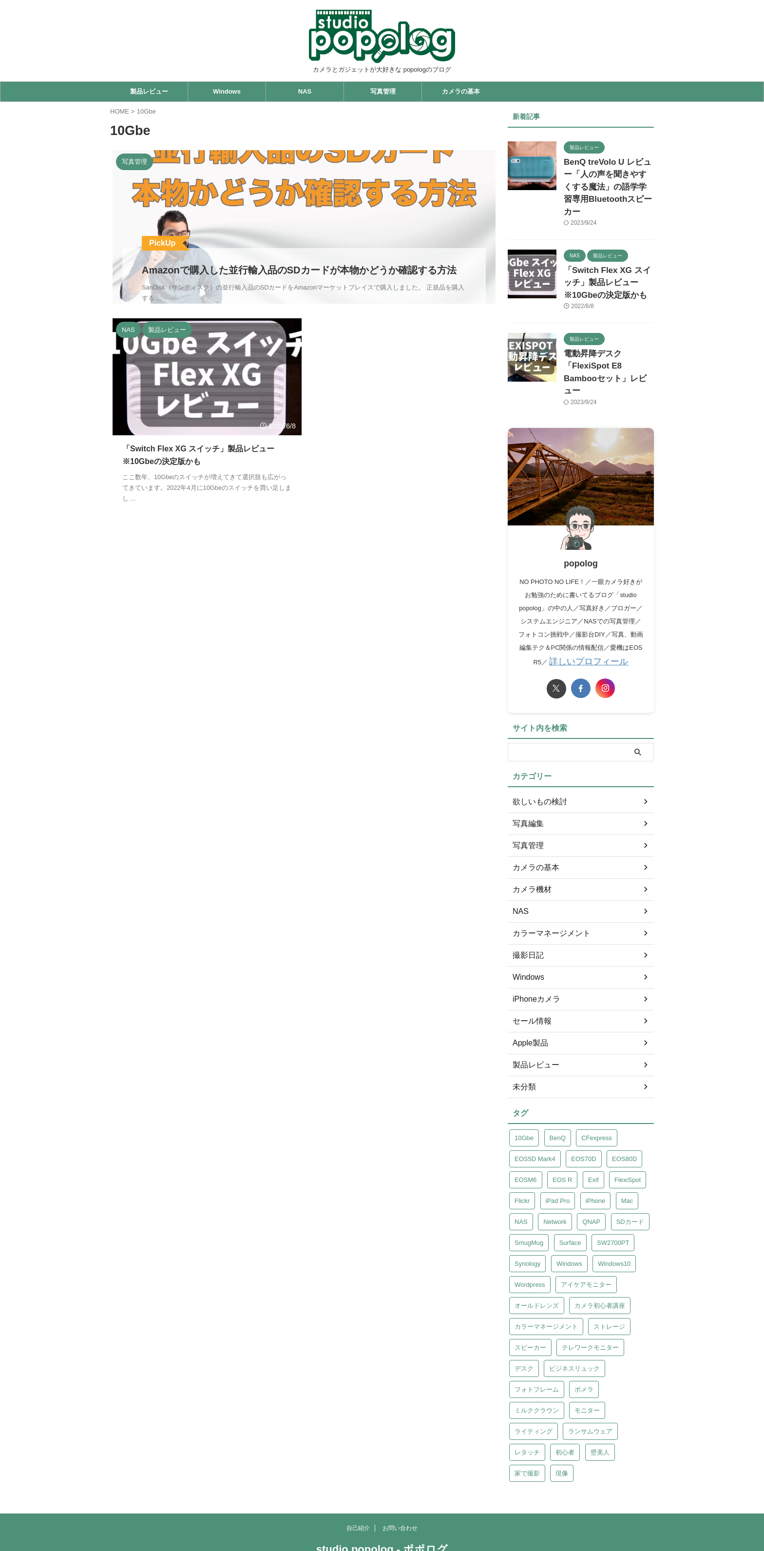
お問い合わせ (400, 1487)
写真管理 (383, 91)
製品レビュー (149, 91)
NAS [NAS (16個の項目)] (521, 1180)
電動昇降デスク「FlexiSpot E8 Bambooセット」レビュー (606, 341)
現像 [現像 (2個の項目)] (561, 1432)
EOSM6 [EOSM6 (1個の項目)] (526, 1139)
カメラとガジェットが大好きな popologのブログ (382, 1522)
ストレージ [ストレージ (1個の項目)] (609, 1285)
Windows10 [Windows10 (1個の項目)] (614, 1222)
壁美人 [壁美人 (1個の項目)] (600, 1411)
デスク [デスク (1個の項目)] (524, 1327)
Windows (227, 91)
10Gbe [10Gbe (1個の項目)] (524, 1097)
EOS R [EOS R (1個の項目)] (562, 1139)
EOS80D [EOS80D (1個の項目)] (624, 1118)
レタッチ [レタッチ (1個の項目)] (527, 1411)
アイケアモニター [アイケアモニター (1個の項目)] (586, 1243)
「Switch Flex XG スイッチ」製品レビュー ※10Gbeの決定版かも (606, 262)
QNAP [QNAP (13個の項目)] (591, 1180)
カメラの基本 (461, 91)
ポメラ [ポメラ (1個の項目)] (583, 1348)
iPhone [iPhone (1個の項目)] (595, 1159)
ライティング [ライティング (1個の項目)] (534, 1390)
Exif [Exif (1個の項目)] (593, 1139)
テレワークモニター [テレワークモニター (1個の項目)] (590, 1306)
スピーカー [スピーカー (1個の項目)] (530, 1306)
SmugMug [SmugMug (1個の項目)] (529, 1201)
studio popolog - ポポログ (382, 1508)
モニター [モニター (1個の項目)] (587, 1369)
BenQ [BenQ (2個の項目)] (558, 1097)
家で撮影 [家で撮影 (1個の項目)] (527, 1432)
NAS (304, 91)
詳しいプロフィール (588, 621)
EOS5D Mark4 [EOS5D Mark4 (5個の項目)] (535, 1118)
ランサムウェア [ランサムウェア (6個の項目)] (590, 1390)
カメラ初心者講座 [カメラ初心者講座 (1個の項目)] (599, 1264)
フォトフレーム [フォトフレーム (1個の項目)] (537, 1348)
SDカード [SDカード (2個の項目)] (630, 1180)
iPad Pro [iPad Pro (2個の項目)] (558, 1159)
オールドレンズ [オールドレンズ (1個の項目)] (537, 1264)
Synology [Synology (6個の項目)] (527, 1222)
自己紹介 (358, 1487)
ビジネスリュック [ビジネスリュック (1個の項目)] (574, 1327)
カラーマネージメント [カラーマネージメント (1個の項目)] (546, 1285)
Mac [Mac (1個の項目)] (627, 1159)
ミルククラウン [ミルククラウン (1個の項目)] (537, 1369)
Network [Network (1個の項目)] (555, 1180)
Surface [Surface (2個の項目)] (570, 1201)
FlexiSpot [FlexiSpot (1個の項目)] (627, 1139)
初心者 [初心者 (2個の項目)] (564, 1411)
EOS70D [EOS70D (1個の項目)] (583, 1118)
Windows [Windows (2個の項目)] (569, 1222)
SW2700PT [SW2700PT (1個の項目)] (613, 1201)
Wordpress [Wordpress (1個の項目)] (530, 1243)
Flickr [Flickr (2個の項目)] (522, 1159)
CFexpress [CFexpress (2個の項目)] (596, 1097)
